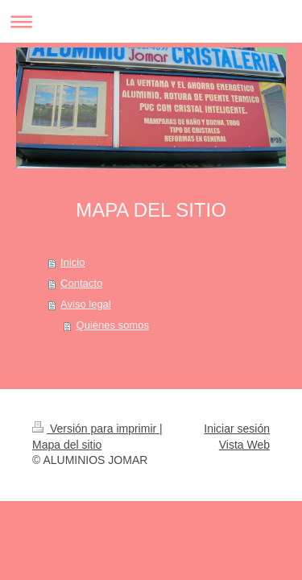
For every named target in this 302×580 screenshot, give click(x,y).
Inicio (72, 262)
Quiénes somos (113, 325)
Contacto (81, 283)
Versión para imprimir (95, 428)
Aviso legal (85, 304)
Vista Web (244, 444)
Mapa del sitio (66, 444)
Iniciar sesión (237, 428)
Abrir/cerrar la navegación (151, 21)
